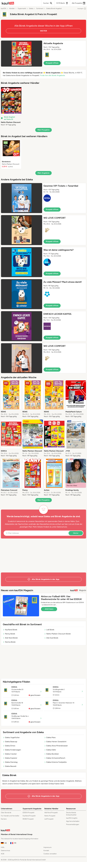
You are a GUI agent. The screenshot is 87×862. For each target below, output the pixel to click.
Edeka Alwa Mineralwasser (56, 746)
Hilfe (2, 847)
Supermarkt (22, 8)
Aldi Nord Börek (10, 638)
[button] (43, 53)
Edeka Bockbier (51, 754)
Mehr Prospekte (43, 130)
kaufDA (3, 8)
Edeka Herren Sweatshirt (55, 741)
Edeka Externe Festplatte (55, 762)
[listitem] (11, 106)
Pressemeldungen (72, 824)
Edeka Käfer (50, 750)
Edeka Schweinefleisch (54, 758)
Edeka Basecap (10, 741)
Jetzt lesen (49, 609)
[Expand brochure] (21, 54)
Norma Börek (9, 642)
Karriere (4, 819)
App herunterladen (72, 821)
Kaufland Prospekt (29, 816)
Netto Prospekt (49, 816)
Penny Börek (9, 634)
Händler (12, 8)
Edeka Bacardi (9, 766)
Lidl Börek (49, 630)
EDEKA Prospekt (28, 813)
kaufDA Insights (71, 818)
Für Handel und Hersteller (10, 816)
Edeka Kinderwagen (12, 750)
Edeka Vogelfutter (11, 737)
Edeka (31, 8)
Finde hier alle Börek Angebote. (52, 75)
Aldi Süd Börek (51, 638)
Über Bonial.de (6, 813)
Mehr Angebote (44, 173)
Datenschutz (62, 527)
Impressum (48, 847)
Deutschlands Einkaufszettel (71, 814)
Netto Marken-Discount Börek (57, 634)
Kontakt (46, 851)
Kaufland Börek (10, 630)
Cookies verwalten (50, 854)
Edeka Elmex (9, 746)
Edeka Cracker (10, 754)
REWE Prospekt (28, 819)
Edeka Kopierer (10, 758)
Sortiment (39, 8)
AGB (2, 854)
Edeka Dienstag (10, 762)
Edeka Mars (50, 737)
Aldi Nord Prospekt (51, 813)
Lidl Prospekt (48, 819)
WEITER (43, 31)
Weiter (75, 533)
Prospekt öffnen (52, 63)
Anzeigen (81, 8)
